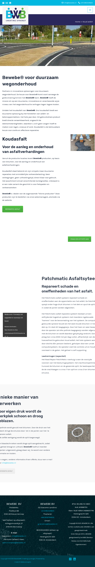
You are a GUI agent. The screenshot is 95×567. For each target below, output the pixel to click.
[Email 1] (7, 3)
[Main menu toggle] (90, 9)
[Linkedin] (10, 3)
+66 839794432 (47, 517)
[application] (15, 325)
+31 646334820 (85, 3)
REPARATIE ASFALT (12, 209)
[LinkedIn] (74, 559)
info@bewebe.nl (19, 536)
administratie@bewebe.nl (13, 542)
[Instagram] (3, 3)
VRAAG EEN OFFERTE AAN (79, 239)
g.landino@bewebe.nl (47, 524)
